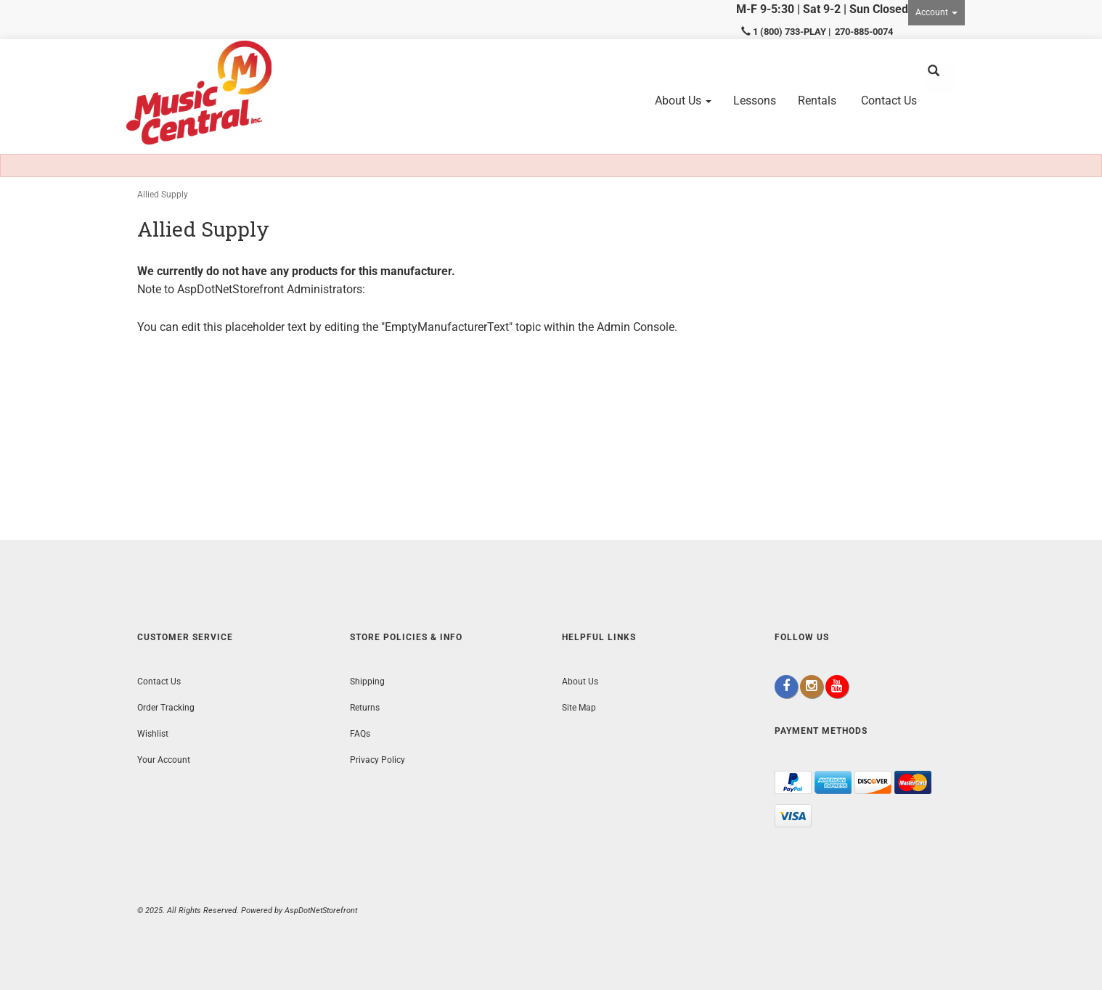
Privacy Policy (377, 760)
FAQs (360, 734)
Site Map (579, 708)
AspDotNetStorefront (230, 289)
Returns (365, 708)
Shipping (367, 681)
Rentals (817, 100)
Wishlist (152, 734)
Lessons (754, 100)
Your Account (163, 760)
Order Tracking (166, 708)
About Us (683, 100)
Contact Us (889, 100)
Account (936, 12)
